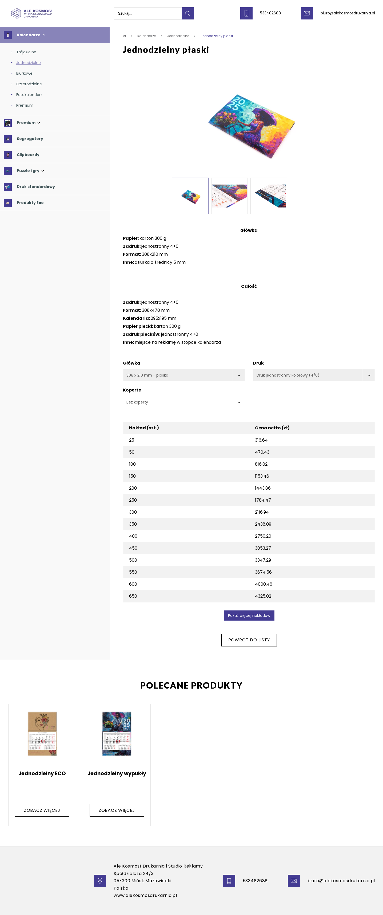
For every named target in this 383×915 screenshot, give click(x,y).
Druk (258, 363)
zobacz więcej (42, 810)
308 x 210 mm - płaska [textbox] (147, 375)
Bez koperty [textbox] (137, 402)
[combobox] (184, 375)
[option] (249, 122)
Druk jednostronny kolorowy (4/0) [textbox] (288, 375)
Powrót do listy (249, 640)
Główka (131, 363)
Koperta (132, 390)
